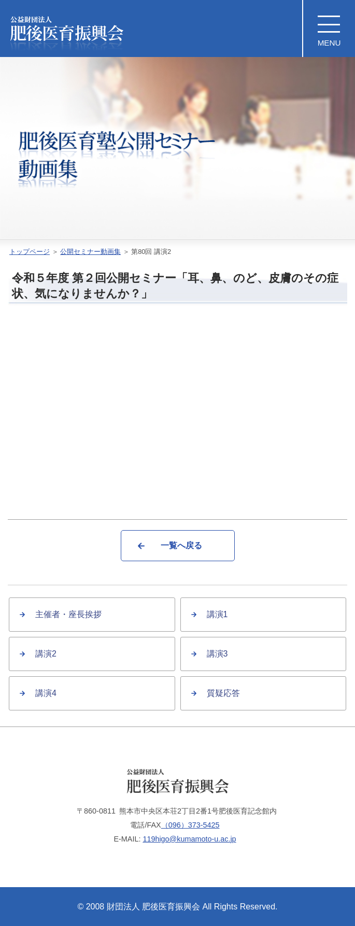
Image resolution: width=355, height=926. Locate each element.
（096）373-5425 (190, 825)
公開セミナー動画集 (90, 251)
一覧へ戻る (181, 545)
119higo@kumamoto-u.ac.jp (189, 839)
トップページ (29, 251)
